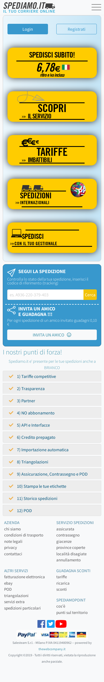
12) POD (20, 510)
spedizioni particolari (22, 608)
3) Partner (22, 400)
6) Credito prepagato (32, 437)
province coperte (70, 547)
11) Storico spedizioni (33, 498)
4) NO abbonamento (32, 413)
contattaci (13, 553)
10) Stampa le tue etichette (37, 486)
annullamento (68, 559)
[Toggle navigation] (97, 8)
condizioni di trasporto (23, 535)
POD (8, 589)
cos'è (60, 606)
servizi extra (14, 601)
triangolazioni (16, 595)
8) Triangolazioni (28, 462)
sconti (61, 589)
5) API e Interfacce (29, 425)
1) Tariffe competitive (32, 376)
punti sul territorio (72, 612)
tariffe (61, 576)
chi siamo (12, 528)
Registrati (76, 29)
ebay (8, 583)
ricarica (63, 583)
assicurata (65, 528)
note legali (13, 541)
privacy (10, 547)
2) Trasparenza (27, 388)
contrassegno (68, 535)
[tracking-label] (45, 294)
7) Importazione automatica (39, 449)
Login (27, 29)
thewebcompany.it (52, 649)
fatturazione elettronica (24, 576)
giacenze (64, 541)
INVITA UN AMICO (52, 335)
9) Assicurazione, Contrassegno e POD (48, 474)
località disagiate (71, 553)
